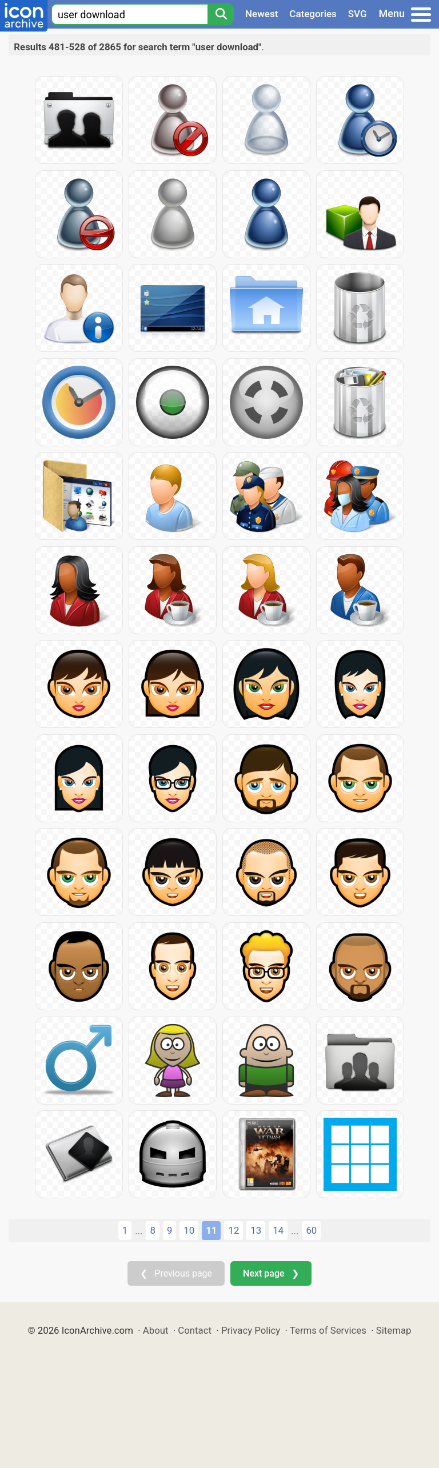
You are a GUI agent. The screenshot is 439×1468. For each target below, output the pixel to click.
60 (311, 1230)
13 (255, 1230)
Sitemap (394, 1330)
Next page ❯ (270, 1273)
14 (278, 1230)
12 (233, 1230)
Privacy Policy (250, 1330)
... (138, 1231)
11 (211, 1230)
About (156, 1330)
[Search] (220, 14)
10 (188, 1230)
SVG (357, 13)
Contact (194, 1330)
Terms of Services (328, 1330)
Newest (261, 13)
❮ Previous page (176, 1273)
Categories (313, 13)
